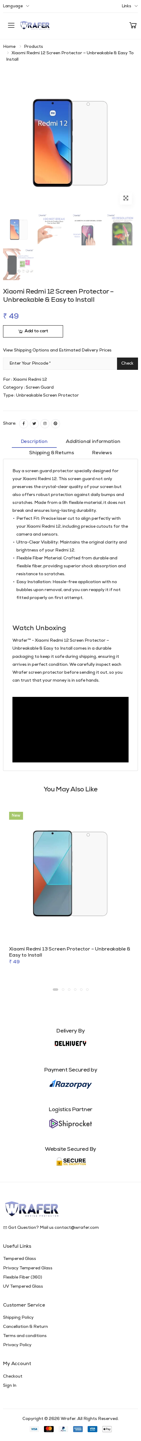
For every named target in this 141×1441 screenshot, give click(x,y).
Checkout (12, 1376)
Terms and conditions (25, 1336)
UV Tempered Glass (23, 1286)
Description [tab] (34, 441)
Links (126, 6)
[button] (133, 26)
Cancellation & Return (25, 1327)
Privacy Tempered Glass (27, 1268)
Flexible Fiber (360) (22, 1277)
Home (9, 47)
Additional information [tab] (93, 441)
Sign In (9, 1385)
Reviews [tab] (102, 453)
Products (33, 47)
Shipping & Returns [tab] (51, 453)
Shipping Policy (18, 1317)
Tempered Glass (19, 1259)
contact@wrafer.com (77, 1227)
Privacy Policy (17, 1345)
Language (13, 6)
